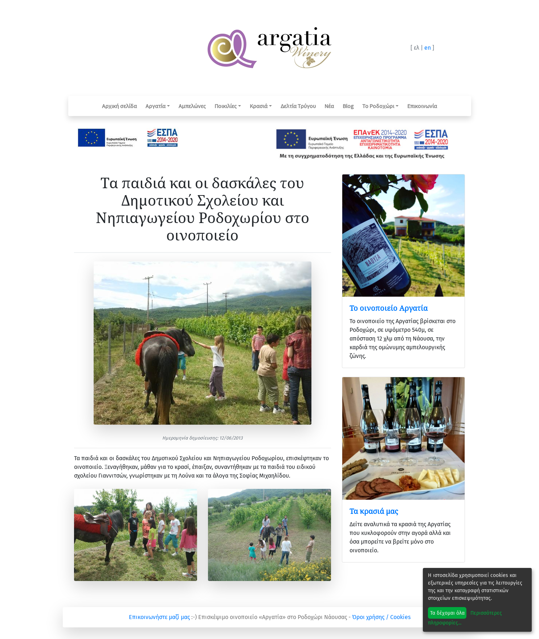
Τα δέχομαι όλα (447, 613)
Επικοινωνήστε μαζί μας (159, 617)
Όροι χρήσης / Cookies (381, 617)
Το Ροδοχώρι (378, 106)
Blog (348, 106)
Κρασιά (259, 106)
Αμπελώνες (192, 106)
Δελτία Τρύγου (298, 106)
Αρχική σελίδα (119, 106)
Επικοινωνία (422, 106)
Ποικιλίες (226, 106)
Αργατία (156, 106)
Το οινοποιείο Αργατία (389, 308)
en (427, 47)
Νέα (329, 106)
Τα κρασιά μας (374, 511)
